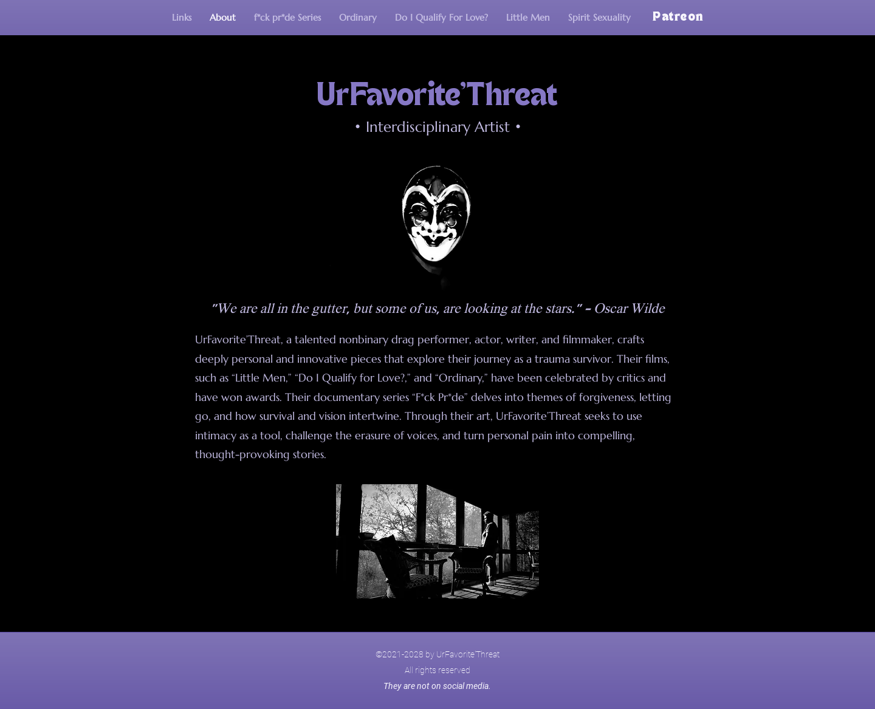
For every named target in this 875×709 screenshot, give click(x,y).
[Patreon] (679, 17)
